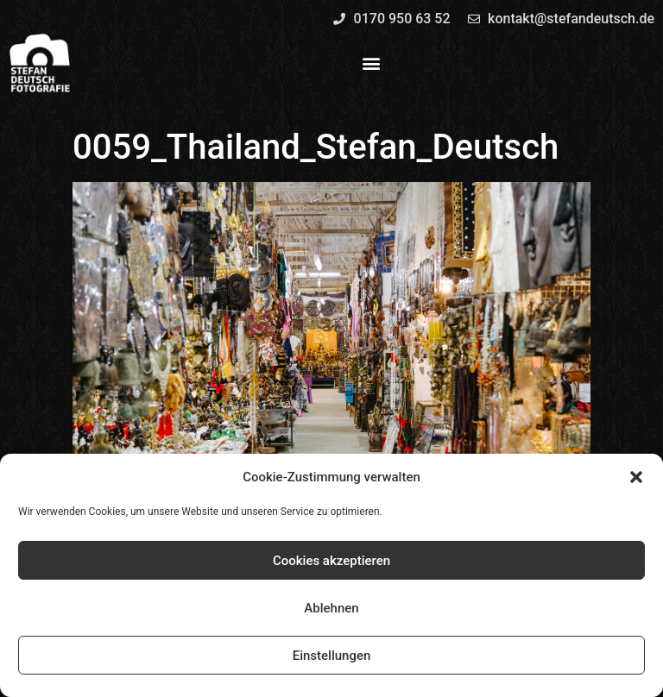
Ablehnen (331, 608)
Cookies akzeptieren (331, 560)
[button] (636, 477)
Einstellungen (332, 655)
